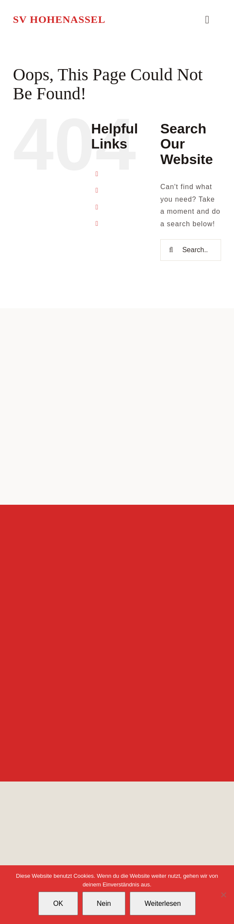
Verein (119, 207)
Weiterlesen (162, 903)
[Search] (171, 250)
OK (58, 903)
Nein (104, 903)
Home (118, 173)
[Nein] (223, 894)
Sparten (121, 190)
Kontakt (121, 223)
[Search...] (190, 250)
